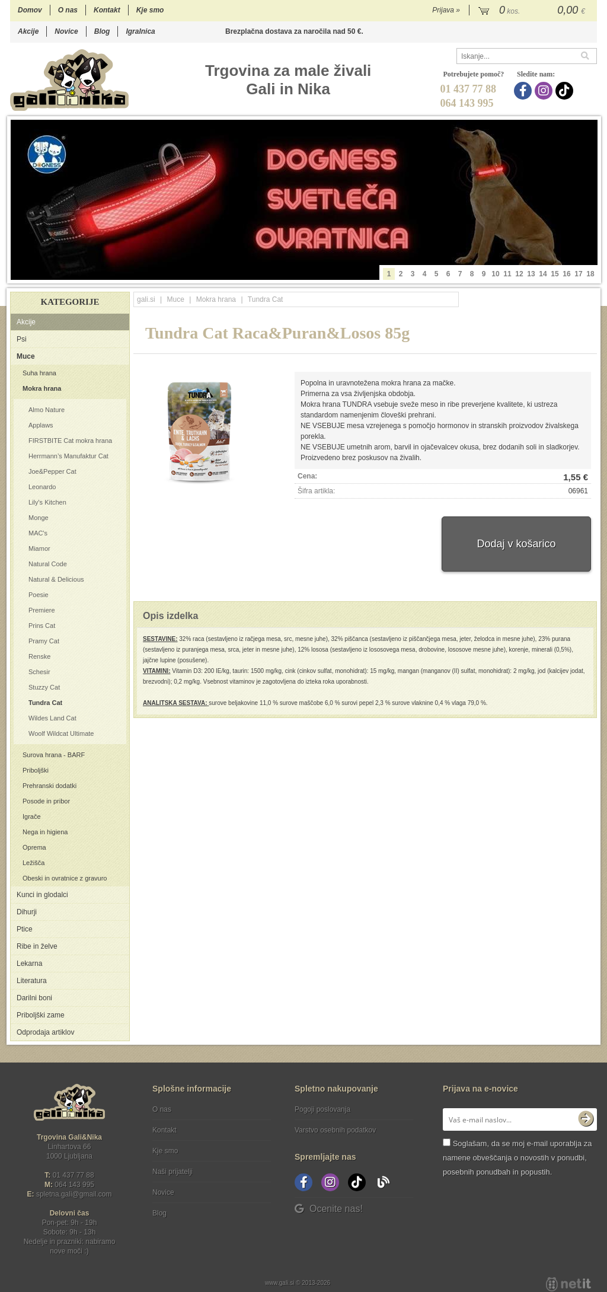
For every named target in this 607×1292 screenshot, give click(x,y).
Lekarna (29, 963)
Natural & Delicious (56, 579)
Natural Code (47, 563)
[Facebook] (524, 91)
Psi (22, 339)
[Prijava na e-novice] (585, 1119)
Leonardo (42, 486)
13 (531, 274)
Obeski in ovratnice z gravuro (65, 878)
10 (495, 274)
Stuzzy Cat (44, 687)
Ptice (25, 929)
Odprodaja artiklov (45, 1032)
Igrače (32, 816)
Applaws (40, 425)
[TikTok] (565, 91)
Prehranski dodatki (49, 785)
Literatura (32, 981)
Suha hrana (39, 373)
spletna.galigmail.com (74, 1194)
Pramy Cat (43, 641)
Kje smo (150, 10)
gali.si (146, 299)
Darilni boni (34, 998)
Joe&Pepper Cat (52, 471)
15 (554, 274)
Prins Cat (41, 625)
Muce (26, 356)
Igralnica (140, 31)
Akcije (28, 31)
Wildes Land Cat (52, 718)
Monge (38, 517)
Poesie (38, 594)
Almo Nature (46, 409)
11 (507, 274)
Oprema (34, 847)
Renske (39, 656)
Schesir (39, 671)
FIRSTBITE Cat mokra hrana (70, 440)
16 (566, 274)
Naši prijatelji (172, 1171)
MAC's (37, 533)
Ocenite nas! (329, 1209)
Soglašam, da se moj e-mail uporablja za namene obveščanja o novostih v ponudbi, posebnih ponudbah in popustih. (517, 1157)
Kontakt (107, 10)
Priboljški (36, 770)
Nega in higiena (45, 831)
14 (543, 274)
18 (590, 274)
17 (578, 274)
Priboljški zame (41, 1015)
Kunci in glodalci (42, 895)
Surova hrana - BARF (54, 754)
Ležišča (33, 862)
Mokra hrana (42, 388)
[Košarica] (533, 10)
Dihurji (27, 912)
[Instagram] (545, 91)
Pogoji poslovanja (322, 1109)
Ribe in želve (37, 946)
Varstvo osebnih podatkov (335, 1130)
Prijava (446, 10)
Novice (66, 31)
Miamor (39, 548)
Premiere (41, 610)
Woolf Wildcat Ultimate (61, 733)
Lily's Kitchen (47, 502)
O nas (68, 10)
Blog (102, 31)
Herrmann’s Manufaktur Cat (68, 456)
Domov (30, 10)
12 (519, 274)
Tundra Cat (45, 702)
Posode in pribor (46, 801)
